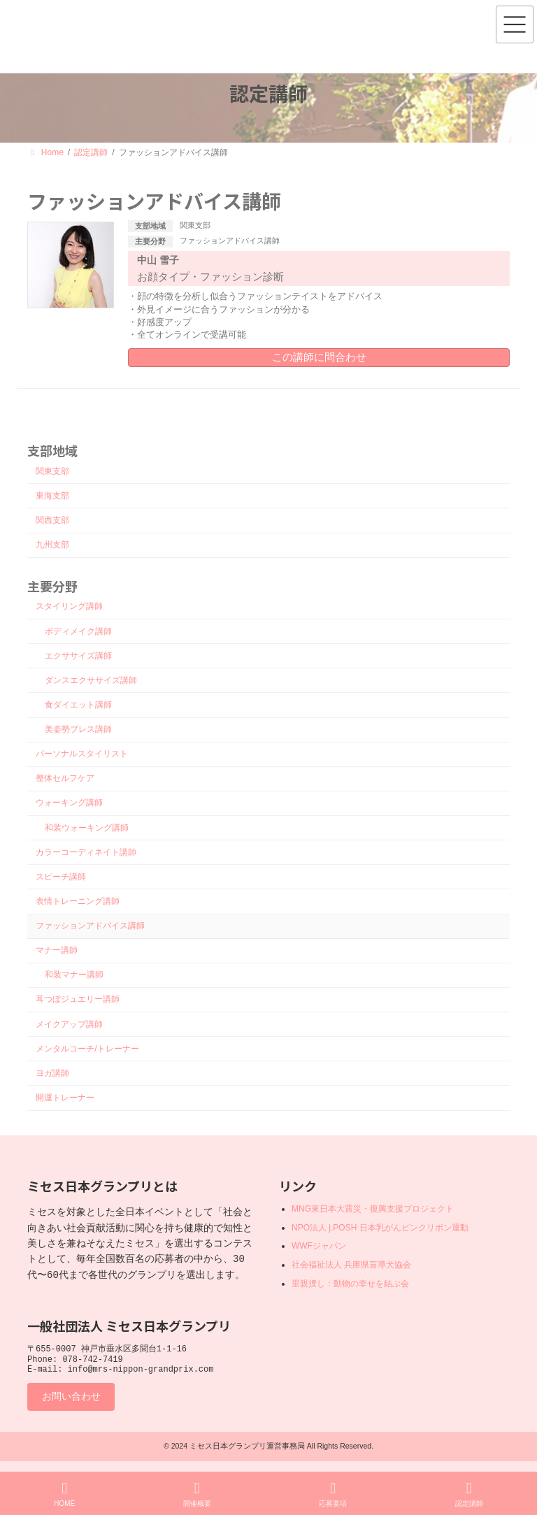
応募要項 (333, 1494)
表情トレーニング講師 (78, 901)
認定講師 (469, 1494)
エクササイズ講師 (78, 656)
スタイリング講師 (69, 607)
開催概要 (197, 1494)
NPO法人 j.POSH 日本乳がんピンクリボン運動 (380, 1227)
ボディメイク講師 (78, 631)
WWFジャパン (319, 1246)
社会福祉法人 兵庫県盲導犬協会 (351, 1265)
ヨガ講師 (52, 1073)
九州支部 (52, 545)
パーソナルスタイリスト (82, 754)
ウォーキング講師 (69, 803)
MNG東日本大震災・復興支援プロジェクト (373, 1209)
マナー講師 (57, 950)
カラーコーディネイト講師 (86, 852)
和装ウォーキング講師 (87, 828)
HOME (64, 1494)
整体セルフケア (65, 778)
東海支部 (52, 496)
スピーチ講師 (61, 877)
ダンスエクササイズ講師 (91, 680)
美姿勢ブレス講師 (78, 729)
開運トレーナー (65, 1098)
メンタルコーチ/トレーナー (87, 1049)
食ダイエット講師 (78, 705)
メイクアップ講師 (69, 1024)
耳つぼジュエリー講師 (78, 1000)
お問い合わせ (71, 1401)
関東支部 (195, 225)
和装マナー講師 (74, 974)
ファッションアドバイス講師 (230, 240)
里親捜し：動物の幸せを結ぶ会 (350, 1283)
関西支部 (52, 520)
